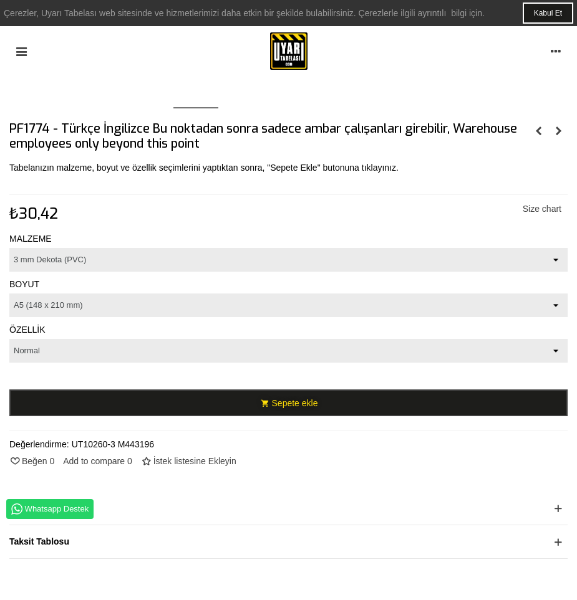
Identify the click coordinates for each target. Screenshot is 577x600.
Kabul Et (548, 13)
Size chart (542, 209)
